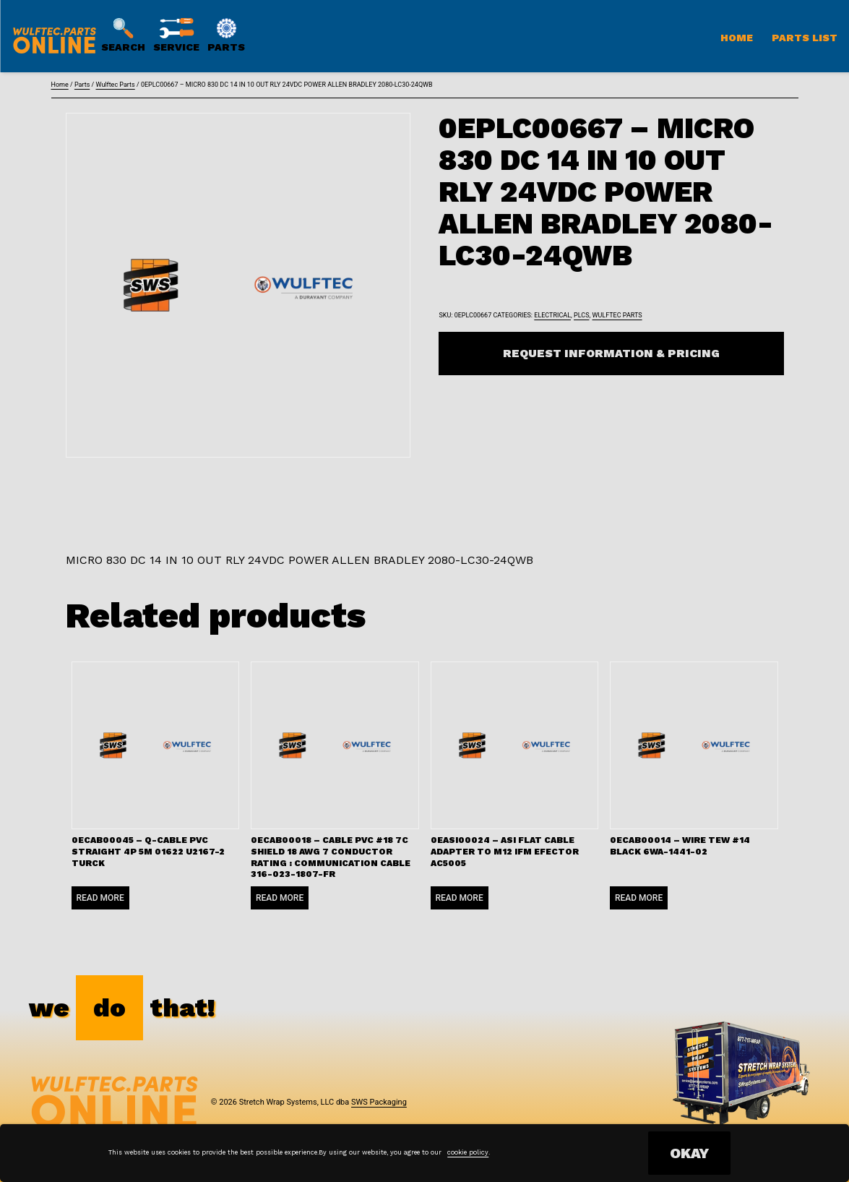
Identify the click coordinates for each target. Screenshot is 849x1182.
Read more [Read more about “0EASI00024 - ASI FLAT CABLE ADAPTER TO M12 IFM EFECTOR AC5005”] (459, 898)
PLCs (581, 315)
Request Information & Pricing (611, 353)
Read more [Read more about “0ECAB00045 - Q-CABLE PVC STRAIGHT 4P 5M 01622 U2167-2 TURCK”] (100, 898)
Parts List (804, 37)
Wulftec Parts (114, 84)
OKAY (689, 1153)
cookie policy (467, 1152)
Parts (82, 84)
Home (736, 37)
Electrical (552, 315)
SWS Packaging (379, 1102)
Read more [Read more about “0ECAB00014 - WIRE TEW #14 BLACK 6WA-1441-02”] (639, 898)
